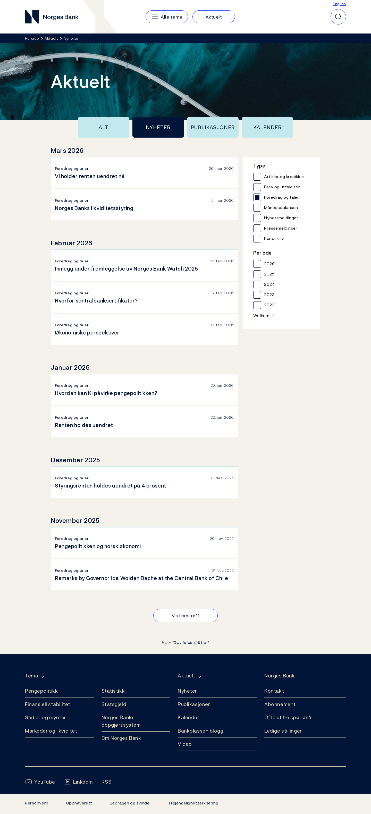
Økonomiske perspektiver (87, 333)
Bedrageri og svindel (130, 803)
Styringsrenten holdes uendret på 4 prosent (110, 486)
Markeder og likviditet (51, 730)
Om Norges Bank (121, 738)
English (339, 3)
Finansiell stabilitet (47, 704)
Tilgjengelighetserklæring (193, 803)
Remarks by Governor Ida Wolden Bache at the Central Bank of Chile (141, 578)
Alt (103, 127)
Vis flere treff (185, 615)
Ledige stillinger (283, 730)
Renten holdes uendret (84, 425)
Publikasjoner (213, 127)
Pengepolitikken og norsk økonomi (98, 546)
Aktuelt (186, 675)
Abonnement (280, 704)
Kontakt (274, 690)
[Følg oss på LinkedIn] (78, 782)
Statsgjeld (114, 704)
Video (185, 744)
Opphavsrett (79, 803)
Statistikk (113, 690)
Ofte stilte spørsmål (288, 717)
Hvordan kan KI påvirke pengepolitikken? (106, 393)
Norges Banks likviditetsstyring (94, 208)
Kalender (267, 127)
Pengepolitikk (41, 690)
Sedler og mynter (45, 717)
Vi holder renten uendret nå (90, 176)
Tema (31, 675)
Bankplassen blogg (200, 730)
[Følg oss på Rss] (106, 782)
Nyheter (158, 127)
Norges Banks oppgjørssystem (121, 721)
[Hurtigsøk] (338, 16)
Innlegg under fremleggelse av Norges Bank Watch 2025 (126, 269)
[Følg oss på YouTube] (40, 782)
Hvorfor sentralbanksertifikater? (96, 301)
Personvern (36, 803)
